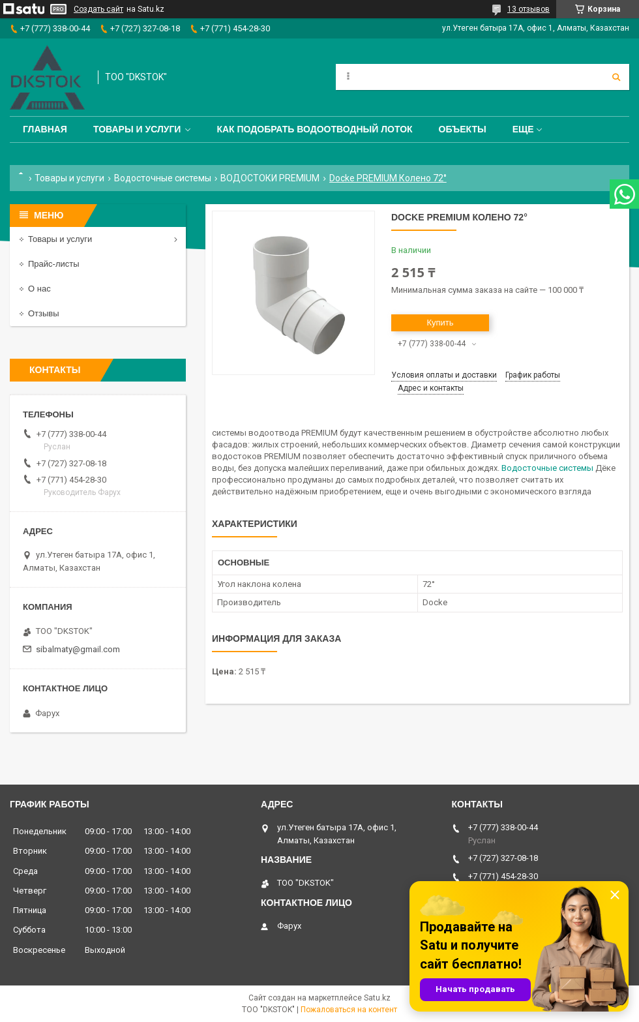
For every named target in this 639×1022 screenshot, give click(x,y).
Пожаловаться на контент (349, 1009)
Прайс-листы (54, 264)
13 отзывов (528, 9)
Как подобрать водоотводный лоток (314, 129)
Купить (439, 322)
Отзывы (43, 313)
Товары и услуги (137, 129)
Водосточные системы (162, 178)
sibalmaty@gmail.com (78, 649)
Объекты (462, 129)
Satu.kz (377, 997)
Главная (45, 129)
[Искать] (616, 77)
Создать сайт (98, 9)
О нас (39, 288)
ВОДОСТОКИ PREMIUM (270, 178)
